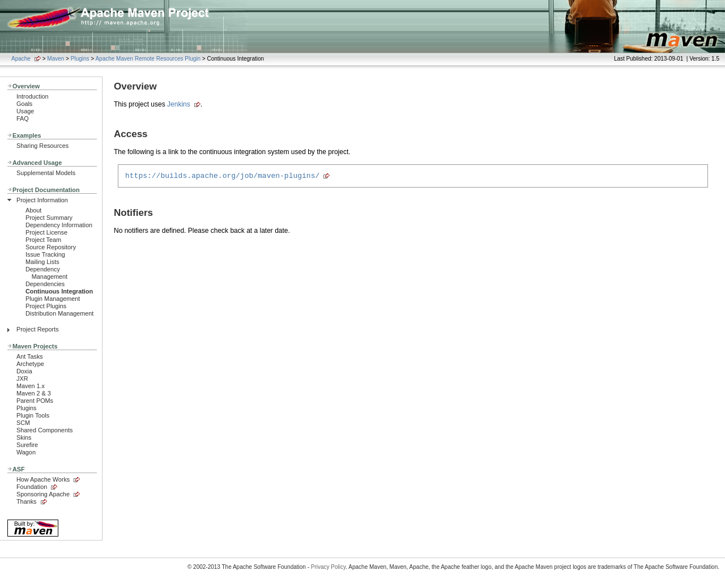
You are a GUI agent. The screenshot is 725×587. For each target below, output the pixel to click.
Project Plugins (45, 306)
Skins (23, 437)
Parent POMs (34, 400)
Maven (55, 59)
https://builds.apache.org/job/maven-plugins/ (222, 177)
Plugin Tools (32, 415)
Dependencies (45, 283)
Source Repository (50, 247)
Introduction (32, 96)
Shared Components (44, 430)
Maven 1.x (30, 385)
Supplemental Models (45, 172)
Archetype (30, 363)
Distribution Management (59, 313)
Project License (46, 232)
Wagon (26, 452)
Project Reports (37, 329)
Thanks (26, 501)
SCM (23, 422)
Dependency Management (46, 273)
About (33, 210)
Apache (21, 59)
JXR (22, 378)
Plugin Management (52, 298)
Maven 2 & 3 (33, 393)
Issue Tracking (45, 254)
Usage (25, 111)
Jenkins (178, 104)
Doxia (24, 371)
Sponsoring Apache (43, 494)
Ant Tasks (29, 356)
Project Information (42, 200)
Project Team (43, 239)
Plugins (80, 59)
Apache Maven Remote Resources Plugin (148, 59)
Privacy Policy (328, 567)
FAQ (22, 118)
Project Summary (48, 217)
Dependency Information (58, 225)
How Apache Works (43, 479)
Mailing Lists (42, 261)
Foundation (31, 486)
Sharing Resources (42, 145)
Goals (24, 103)
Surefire (27, 444)
